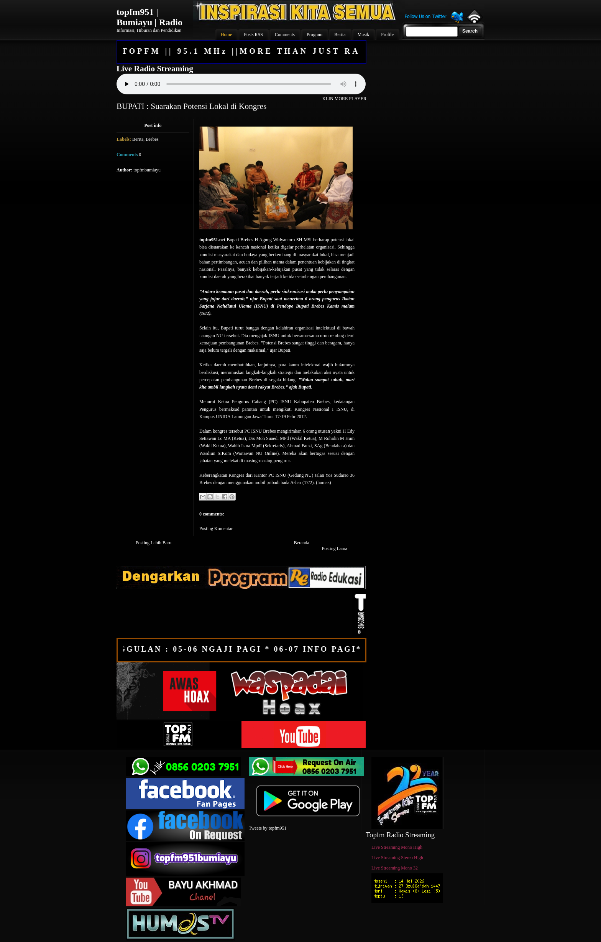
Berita (137, 139)
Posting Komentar (216, 528)
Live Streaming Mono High (396, 847)
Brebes (152, 139)
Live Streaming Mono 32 (394, 868)
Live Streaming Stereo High (397, 857)
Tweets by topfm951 (267, 828)
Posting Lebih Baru (153, 542)
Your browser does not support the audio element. (241, 84)
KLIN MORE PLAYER (344, 98)
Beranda (301, 542)
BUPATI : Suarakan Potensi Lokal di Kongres (191, 106)
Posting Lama (334, 548)
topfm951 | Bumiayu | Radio (149, 17)
